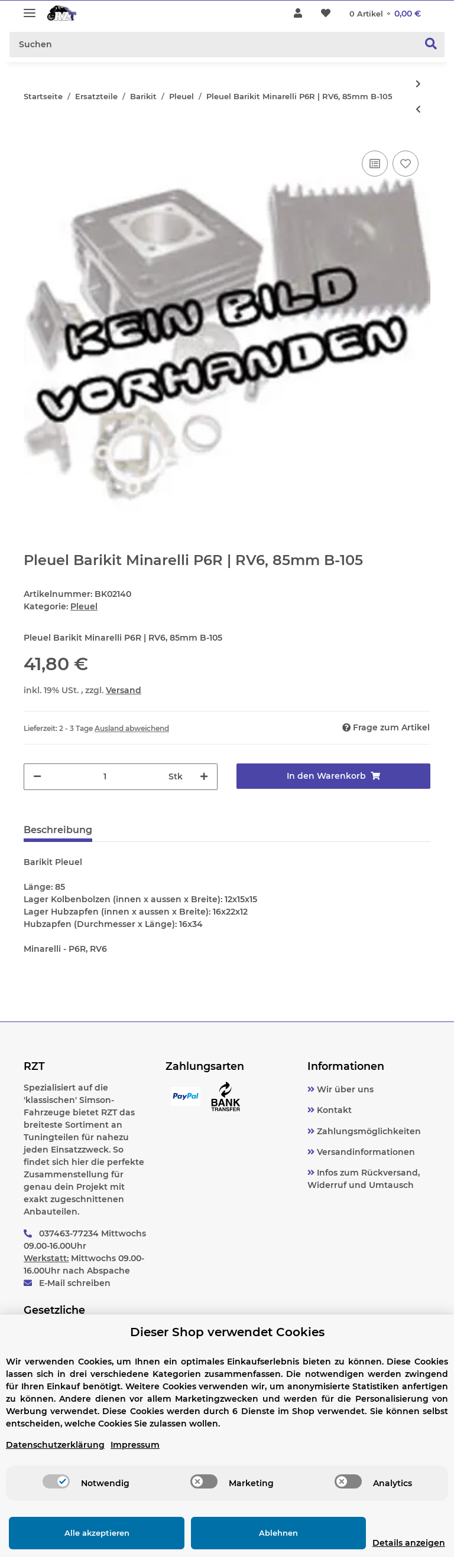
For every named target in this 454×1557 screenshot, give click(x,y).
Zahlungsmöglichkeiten (367, 1131)
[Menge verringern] (37, 776)
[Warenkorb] (385, 14)
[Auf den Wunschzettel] (406, 164)
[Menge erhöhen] (204, 776)
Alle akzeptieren (87, 1533)
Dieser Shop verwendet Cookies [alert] (227, 1332)
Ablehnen (250, 1533)
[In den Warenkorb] (333, 776)
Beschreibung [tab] (58, 829)
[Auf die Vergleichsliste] (375, 164)
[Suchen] (214, 44)
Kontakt (333, 1110)
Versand (123, 690)
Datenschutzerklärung (55, 1445)
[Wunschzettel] (326, 13)
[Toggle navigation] (29, 8)
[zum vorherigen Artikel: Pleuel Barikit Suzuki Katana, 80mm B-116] (418, 109)
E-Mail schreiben (75, 1283)
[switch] (56, 1481)
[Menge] (105, 776)
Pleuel (84, 606)
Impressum (135, 1445)
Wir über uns (344, 1089)
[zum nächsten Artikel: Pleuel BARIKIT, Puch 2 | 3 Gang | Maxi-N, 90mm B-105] (418, 84)
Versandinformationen (364, 1152)
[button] (298, 13)
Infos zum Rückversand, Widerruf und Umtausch (363, 1178)
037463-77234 (69, 1233)
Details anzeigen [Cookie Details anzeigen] (390, 1543)
